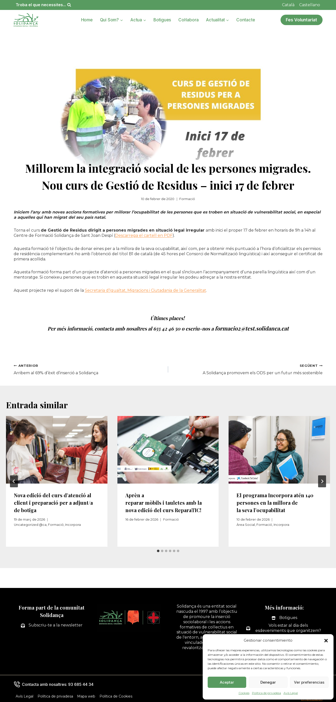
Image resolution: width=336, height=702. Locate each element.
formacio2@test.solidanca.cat (252, 328)
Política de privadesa (266, 693)
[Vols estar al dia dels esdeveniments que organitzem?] (284, 627)
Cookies (244, 693)
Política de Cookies (115, 695)
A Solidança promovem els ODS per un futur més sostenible (247, 368)
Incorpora (73, 524)
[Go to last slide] (14, 481)
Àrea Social (246, 524)
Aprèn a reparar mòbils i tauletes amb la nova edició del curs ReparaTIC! (163, 502)
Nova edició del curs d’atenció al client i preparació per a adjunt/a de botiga (53, 502)
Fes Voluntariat (301, 19)
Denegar (268, 682)
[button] (326, 640)
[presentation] (56, 449)
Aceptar (227, 682)
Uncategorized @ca (30, 524)
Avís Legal (291, 693)
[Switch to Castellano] (309, 5)
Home (87, 19)
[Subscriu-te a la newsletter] (52, 624)
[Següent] (322, 481)
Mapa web (86, 695)
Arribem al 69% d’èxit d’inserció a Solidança (89, 368)
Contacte (245, 19)
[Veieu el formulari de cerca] (43, 4)
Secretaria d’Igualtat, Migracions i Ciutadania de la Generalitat (145, 290)
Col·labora (188, 19)
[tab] (158, 550)
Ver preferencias (309, 682)
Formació (187, 199)
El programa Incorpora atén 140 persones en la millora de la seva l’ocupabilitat (275, 502)
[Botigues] (284, 617)
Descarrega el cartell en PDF (144, 235)
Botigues (162, 19)
